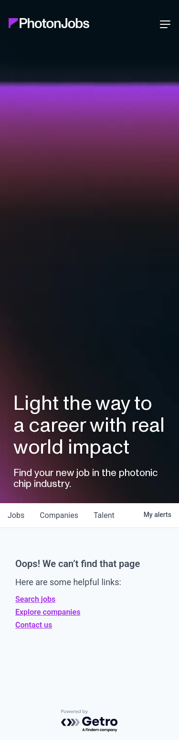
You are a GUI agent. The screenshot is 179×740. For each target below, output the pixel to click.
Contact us (33, 624)
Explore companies (47, 612)
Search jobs (35, 599)
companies (59, 515)
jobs (16, 515)
